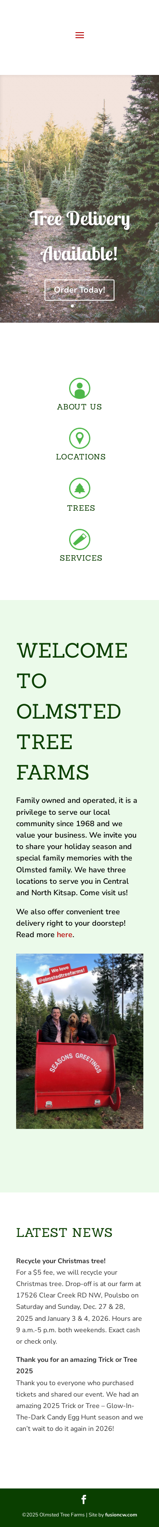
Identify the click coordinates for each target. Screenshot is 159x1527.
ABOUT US (79, 407)
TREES (81, 508)
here (65, 934)
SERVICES (81, 558)
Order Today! (79, 290)
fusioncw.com (121, 1514)
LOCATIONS (81, 457)
